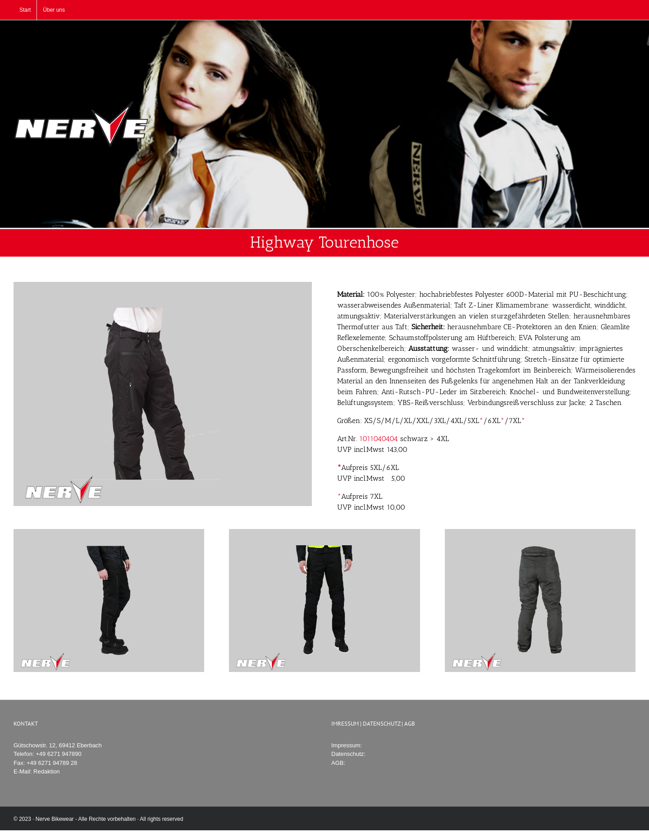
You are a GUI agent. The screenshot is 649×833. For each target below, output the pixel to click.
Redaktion (46, 771)
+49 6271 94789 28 (52, 762)
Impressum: (346, 745)
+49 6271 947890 (59, 753)
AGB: (338, 762)
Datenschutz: (348, 753)
